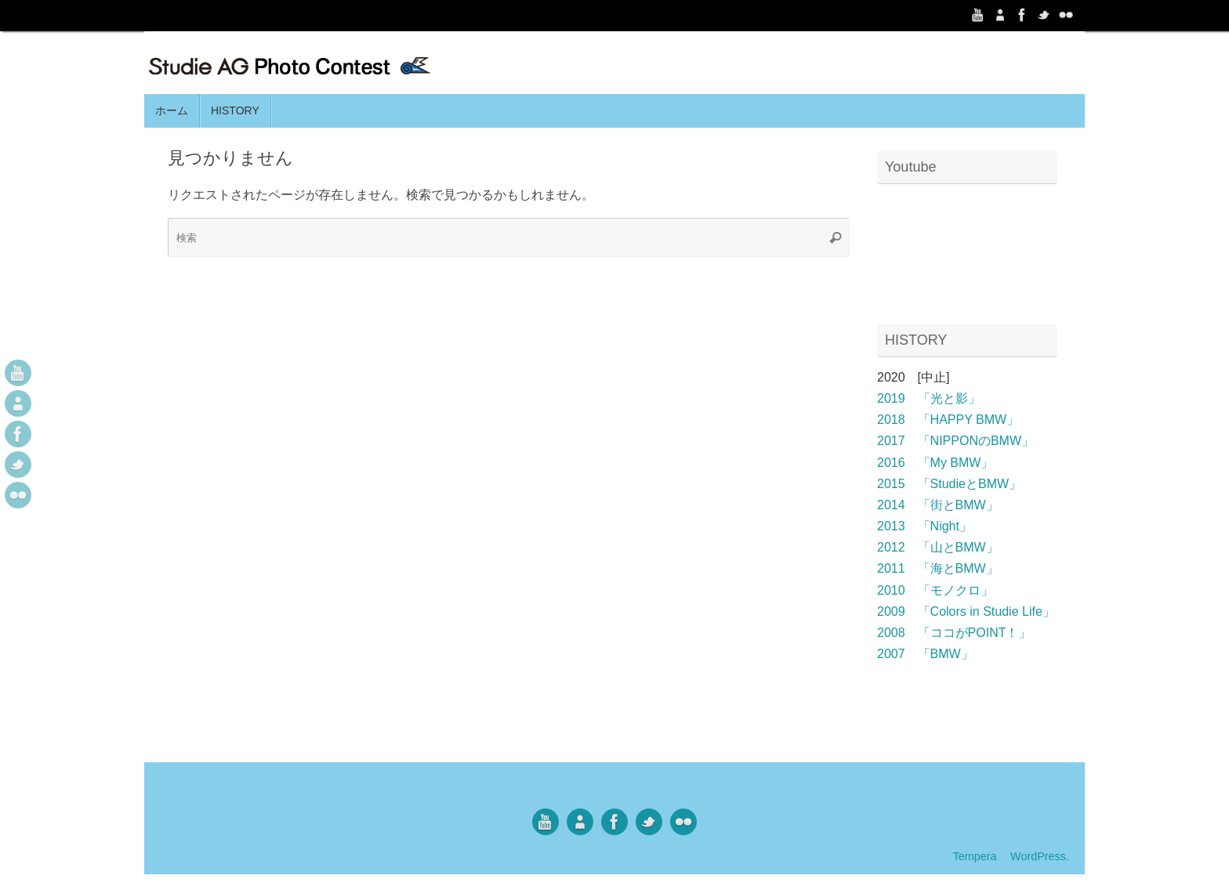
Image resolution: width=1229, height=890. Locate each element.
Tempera (974, 856)
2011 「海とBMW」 (938, 568)
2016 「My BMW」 (935, 462)
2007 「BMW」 (925, 653)
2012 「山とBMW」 (938, 547)
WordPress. (1039, 856)
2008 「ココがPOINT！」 (954, 632)
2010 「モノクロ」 (935, 590)
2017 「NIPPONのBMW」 (955, 440)
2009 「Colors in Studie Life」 (966, 611)
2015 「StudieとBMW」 (949, 483)
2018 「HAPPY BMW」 (948, 419)
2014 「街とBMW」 (938, 505)
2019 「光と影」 (929, 398)
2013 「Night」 (924, 526)
